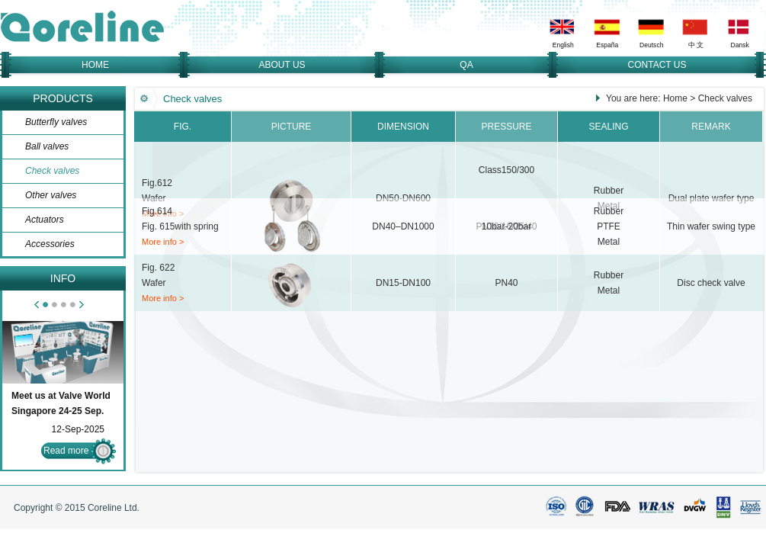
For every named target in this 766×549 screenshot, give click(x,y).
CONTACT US (657, 64)
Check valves (52, 170)
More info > (163, 241)
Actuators (44, 219)
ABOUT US (281, 64)
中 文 (695, 45)
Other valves (50, 195)
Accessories (50, 244)
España (607, 45)
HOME (95, 64)
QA (466, 64)
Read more (65, 450)
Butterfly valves (56, 122)
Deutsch (651, 45)
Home (675, 98)
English (563, 45)
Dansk (740, 45)
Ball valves (47, 146)
